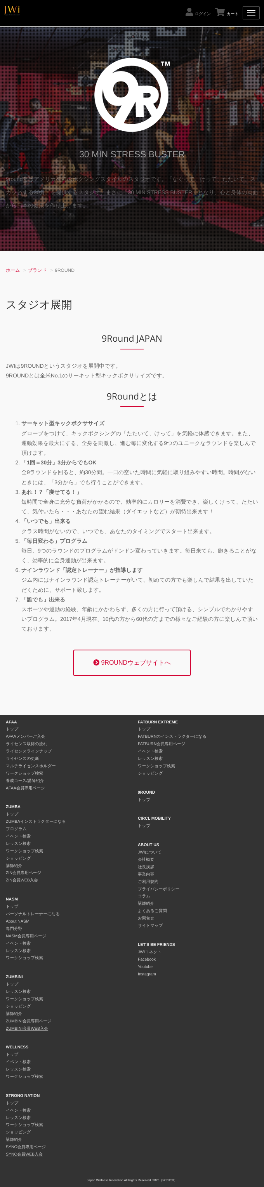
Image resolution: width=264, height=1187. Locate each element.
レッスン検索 (18, 843)
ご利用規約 (148, 881)
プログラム (16, 829)
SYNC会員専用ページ (26, 1147)
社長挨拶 (146, 867)
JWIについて (150, 852)
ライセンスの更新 (22, 758)
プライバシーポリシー (158, 889)
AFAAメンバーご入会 (25, 736)
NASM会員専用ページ (26, 936)
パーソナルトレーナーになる (33, 914)
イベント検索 (18, 836)
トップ (12, 729)
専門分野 (14, 928)
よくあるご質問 (152, 911)
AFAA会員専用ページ (25, 788)
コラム (144, 896)
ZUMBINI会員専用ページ (28, 1021)
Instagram (147, 974)
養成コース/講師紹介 (25, 781)
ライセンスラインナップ (29, 751)
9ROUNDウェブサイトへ (132, 662)
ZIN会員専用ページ (23, 873)
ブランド (37, 270)
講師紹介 (14, 866)
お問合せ (146, 918)
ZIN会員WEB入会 (22, 880)
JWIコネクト (150, 952)
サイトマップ (150, 925)
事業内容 (146, 874)
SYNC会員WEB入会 (24, 1154)
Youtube (145, 967)
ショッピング (18, 858)
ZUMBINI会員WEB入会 (27, 1028)
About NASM (18, 921)
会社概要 (146, 859)
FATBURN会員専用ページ (161, 744)
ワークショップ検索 (24, 773)
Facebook (147, 959)
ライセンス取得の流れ (26, 744)
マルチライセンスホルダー (31, 766)
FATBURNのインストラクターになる (172, 736)
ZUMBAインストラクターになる (36, 821)
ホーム (13, 270)
